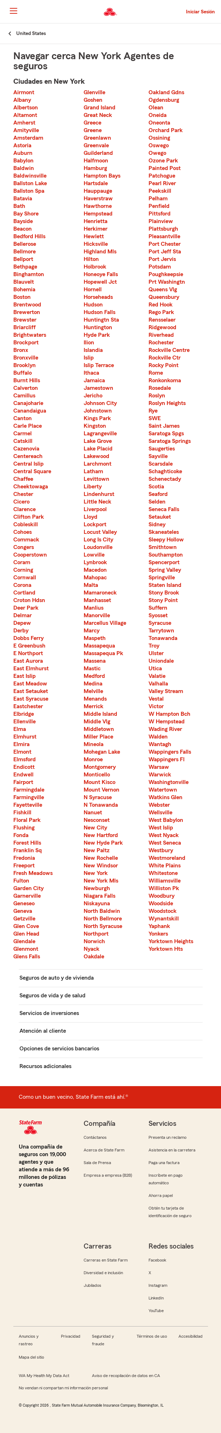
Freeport (24, 865)
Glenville (94, 92)
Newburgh (97, 888)
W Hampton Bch (169, 714)
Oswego (159, 145)
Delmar (22, 615)
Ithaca (91, 373)
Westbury (161, 850)
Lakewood (96, 456)
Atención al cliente (42, 1031)
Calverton (25, 388)
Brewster (24, 320)
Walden (158, 737)
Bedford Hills (29, 236)
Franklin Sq (27, 850)
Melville (93, 691)
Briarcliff (24, 327)
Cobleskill (25, 524)
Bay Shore (26, 214)
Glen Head (26, 934)
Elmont (22, 752)
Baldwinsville (30, 176)
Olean (156, 107)
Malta (91, 585)
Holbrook (95, 267)
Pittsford (160, 214)
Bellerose (24, 244)
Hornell (93, 289)
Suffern (158, 608)
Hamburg (95, 168)
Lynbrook (95, 562)
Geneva (22, 911)
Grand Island (99, 107)
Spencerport (164, 562)
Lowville (94, 555)
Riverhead (161, 335)
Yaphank (159, 926)
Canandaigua (29, 411)
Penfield (159, 206)
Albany (22, 100)
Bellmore (24, 251)
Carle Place (27, 426)
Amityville (26, 130)
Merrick (93, 706)
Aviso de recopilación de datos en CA (126, 1375)
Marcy (92, 630)
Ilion (89, 342)
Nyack (92, 949)
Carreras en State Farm (106, 1260)
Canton (22, 418)
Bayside (23, 221)
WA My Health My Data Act (44, 1375)
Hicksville (96, 244)
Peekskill (160, 191)
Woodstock (163, 911)
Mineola (93, 744)
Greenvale (96, 145)
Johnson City (100, 403)
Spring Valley (165, 570)
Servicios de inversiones (49, 1013)
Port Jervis (162, 259)
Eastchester (28, 706)
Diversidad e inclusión (103, 1273)
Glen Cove (26, 926)
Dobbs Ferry (28, 638)
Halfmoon (96, 161)
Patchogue (162, 176)
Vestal (156, 699)
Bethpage (25, 267)
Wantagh (160, 744)
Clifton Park (28, 517)
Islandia (93, 350)
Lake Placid (98, 449)
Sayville (158, 456)
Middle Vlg (97, 721)
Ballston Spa (28, 191)
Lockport (95, 524)
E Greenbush (29, 646)
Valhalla (158, 684)
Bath (19, 206)
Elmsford (24, 759)
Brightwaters (29, 335)
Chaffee (23, 479)
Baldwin (23, 168)
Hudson (93, 305)
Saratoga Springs (170, 441)
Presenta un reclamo (167, 1137)
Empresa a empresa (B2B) (108, 1175)
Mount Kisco (99, 782)
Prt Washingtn (167, 282)
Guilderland (98, 153)
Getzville (24, 919)
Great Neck (98, 115)
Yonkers (158, 934)
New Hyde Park (103, 843)
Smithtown (163, 547)
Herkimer (95, 229)
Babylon (23, 161)
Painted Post (165, 168)
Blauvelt (23, 282)
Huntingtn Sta (101, 320)
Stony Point (163, 600)
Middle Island (100, 714)
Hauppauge (98, 191)
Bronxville (25, 358)
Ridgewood (162, 327)
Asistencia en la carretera (172, 1150)
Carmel (22, 433)
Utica (155, 668)
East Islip (24, 676)
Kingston (95, 426)
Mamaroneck (100, 593)
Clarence (24, 509)
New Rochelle (101, 858)
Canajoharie (28, 403)
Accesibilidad (190, 1336)
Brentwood (27, 305)
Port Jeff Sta (165, 251)
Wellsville (160, 812)
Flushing (24, 828)
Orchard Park (166, 130)
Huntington (98, 327)
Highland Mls (100, 251)
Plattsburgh (163, 229)
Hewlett (94, 236)
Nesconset (97, 820)
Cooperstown (30, 555)
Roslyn (157, 395)
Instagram (158, 1285)
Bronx (20, 350)
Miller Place (98, 737)
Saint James (164, 426)
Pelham (158, 198)
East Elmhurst (31, 668)
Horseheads (98, 297)
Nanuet (93, 812)
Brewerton (26, 312)
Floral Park (27, 820)
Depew (22, 623)
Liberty (93, 486)
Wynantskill (164, 919)
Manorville (97, 615)
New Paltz (97, 850)
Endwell (23, 775)
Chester (23, 494)
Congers (23, 547)
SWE (155, 418)
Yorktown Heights (171, 941)
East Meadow (30, 684)
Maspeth (95, 638)
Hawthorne (98, 206)
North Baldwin (102, 911)
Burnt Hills (26, 380)
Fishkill (22, 812)
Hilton (91, 259)
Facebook (157, 1260)
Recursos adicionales (45, 1066)
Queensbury (164, 297)
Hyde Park (97, 335)
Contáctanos (95, 1137)
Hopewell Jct (100, 282)
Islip (89, 358)
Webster (159, 805)
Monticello (97, 775)
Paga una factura (164, 1162)
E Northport (28, 653)
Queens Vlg (163, 289)
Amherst (24, 123)
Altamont (25, 115)
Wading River (165, 729)
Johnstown (98, 411)
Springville (162, 577)
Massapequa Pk (103, 653)
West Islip (161, 828)
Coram (21, 562)
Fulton (21, 881)
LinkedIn (156, 1298)
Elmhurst (24, 737)
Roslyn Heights (167, 403)
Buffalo (22, 373)
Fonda (20, 835)
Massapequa (99, 646)
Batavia (22, 198)
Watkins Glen (165, 797)
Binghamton (28, 274)
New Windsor (101, 865)
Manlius (93, 608)
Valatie (157, 676)
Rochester (161, 342)
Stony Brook (164, 593)
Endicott (24, 767)
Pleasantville (164, 236)
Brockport (26, 342)
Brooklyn (24, 365)
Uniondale (161, 661)
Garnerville (27, 896)
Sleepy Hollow (166, 540)
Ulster (156, 653)
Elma (19, 729)
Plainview (161, 221)
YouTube (156, 1310)
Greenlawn (97, 138)
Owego (157, 153)
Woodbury (161, 896)
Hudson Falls (99, 312)
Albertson (25, 107)
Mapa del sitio (31, 1357)
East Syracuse (30, 699)
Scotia (156, 486)
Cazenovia (26, 449)
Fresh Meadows (33, 873)
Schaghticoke (165, 471)
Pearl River (162, 183)
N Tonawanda (101, 805)
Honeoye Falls (101, 274)
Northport (96, 934)
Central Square (32, 471)
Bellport (23, 259)
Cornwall (24, 577)
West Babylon (166, 820)
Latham (93, 471)
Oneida (158, 115)
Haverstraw (98, 198)
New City (95, 828)
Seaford (158, 494)
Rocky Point (163, 365)
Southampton (166, 555)
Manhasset (97, 600)
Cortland (24, 593)
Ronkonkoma (165, 380)
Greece (92, 123)
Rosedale (160, 388)
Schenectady (165, 479)
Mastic (92, 668)
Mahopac (95, 577)
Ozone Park (163, 161)
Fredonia (24, 858)
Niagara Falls (99, 896)
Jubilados (92, 1285)
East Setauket (30, 691)
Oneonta (159, 123)
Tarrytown (161, 630)
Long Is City (98, 540)
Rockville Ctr (165, 358)
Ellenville (24, 721)
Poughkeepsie (166, 274)
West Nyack (164, 835)
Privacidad (70, 1336)
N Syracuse (98, 797)
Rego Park (161, 312)
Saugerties (162, 449)
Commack (26, 540)
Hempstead (98, 214)
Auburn (22, 153)
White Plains (165, 865)
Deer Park (26, 608)
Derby (20, 630)
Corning (23, 570)
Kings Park (97, 418)
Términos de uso (152, 1336)
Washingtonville (169, 782)
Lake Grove (98, 441)
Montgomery (100, 767)
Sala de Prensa (97, 1162)
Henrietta (95, 221)
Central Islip (28, 464)
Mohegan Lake (102, 752)
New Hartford (101, 835)
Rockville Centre (169, 350)
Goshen (93, 100)
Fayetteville (27, 805)
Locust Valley (100, 532)
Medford (94, 676)
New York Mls (101, 881)
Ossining (159, 138)
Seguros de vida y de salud (52, 995)
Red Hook (161, 305)
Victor (156, 706)
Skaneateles (164, 532)
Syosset (158, 615)
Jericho (93, 395)
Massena (95, 661)
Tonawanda (163, 638)
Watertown (163, 790)
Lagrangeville (100, 433)
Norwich (94, 941)
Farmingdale (28, 790)
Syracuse (160, 623)
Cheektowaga (30, 486)
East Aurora (28, 661)
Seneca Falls (164, 509)
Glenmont (25, 949)
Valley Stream (166, 691)
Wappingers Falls (170, 752)
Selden (157, 502)
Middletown (99, 729)
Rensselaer (162, 320)
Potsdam (160, 267)
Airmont (23, 92)
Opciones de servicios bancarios (59, 1048)
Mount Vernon (101, 790)
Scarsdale (161, 464)
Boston (22, 297)
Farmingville (28, 797)
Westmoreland (167, 858)
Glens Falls (26, 956)
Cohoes (22, 532)
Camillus (24, 395)
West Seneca (165, 843)
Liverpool (95, 509)
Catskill (22, 441)
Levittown (96, 479)
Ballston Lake (30, 183)
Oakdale (94, 956)
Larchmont (97, 464)
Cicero (21, 502)
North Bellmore (103, 919)
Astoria (22, 145)
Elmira (21, 744)
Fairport (23, 782)
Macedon (95, 570)
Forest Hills (27, 843)
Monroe (93, 759)
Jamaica (94, 380)
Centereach (28, 456)
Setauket (160, 517)
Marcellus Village (105, 623)
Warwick (160, 775)
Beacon (22, 229)
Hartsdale (96, 183)
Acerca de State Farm (104, 1150)
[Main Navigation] (13, 11)
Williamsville (165, 881)
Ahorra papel (161, 1195)
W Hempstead (167, 721)
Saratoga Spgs (166, 433)
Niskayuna (97, 903)
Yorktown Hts (166, 949)
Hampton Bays (102, 176)
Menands (95, 699)
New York (96, 873)
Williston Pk (164, 888)
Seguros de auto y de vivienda (56, 978)
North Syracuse (103, 926)
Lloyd (90, 517)
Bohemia (24, 289)
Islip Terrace (99, 365)
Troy (154, 646)
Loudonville (98, 547)
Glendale (24, 941)
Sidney (157, 524)
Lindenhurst (99, 494)
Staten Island (165, 585)
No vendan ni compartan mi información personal (63, 1388)
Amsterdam (28, 138)
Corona (22, 585)
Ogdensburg (164, 100)
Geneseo (24, 903)
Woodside (161, 903)
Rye (153, 411)
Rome (156, 373)
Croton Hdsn (29, 600)
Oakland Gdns (166, 92)
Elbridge (23, 714)
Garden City (28, 888)
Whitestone (163, 873)
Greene (93, 130)
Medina (93, 684)
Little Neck (97, 502)
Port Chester (165, 244)
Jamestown (98, 388)
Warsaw (159, 767)
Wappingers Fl (167, 759)
